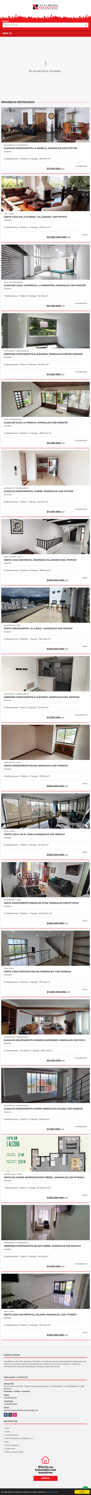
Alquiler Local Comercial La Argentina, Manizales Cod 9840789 (45, 285)
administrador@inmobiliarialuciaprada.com (21, 1410)
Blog (7, 1442)
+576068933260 (10, 1404)
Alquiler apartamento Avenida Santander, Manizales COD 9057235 (45, 1040)
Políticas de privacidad (14, 1452)
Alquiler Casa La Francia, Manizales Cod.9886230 (36, 422)
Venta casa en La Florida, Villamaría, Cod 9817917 (35, 217)
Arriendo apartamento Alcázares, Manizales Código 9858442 (43, 354)
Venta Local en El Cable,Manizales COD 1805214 (34, 834)
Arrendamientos (11, 1435)
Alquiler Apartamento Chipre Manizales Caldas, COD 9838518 (43, 1109)
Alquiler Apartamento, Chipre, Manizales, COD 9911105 (38, 491)
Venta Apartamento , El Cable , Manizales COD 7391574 (38, 628)
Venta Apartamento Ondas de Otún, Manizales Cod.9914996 (41, 903)
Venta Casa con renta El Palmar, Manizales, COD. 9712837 (40, 1314)
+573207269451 (10, 1398)
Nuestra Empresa (12, 1445)
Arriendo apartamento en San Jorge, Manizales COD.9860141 (42, 1246)
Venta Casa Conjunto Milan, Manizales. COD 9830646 (37, 971)
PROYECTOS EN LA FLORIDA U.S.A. (19, 1438)
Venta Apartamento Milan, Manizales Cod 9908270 (36, 765)
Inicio (7, 1428)
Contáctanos (10, 1449)
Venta (7, 1432)
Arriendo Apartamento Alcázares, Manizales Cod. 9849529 (42, 697)
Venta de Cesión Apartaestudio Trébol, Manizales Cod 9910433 (44, 1177)
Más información (52, 1492)
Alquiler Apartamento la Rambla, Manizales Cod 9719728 (40, 148)
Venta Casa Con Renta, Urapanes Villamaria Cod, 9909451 (40, 560)
